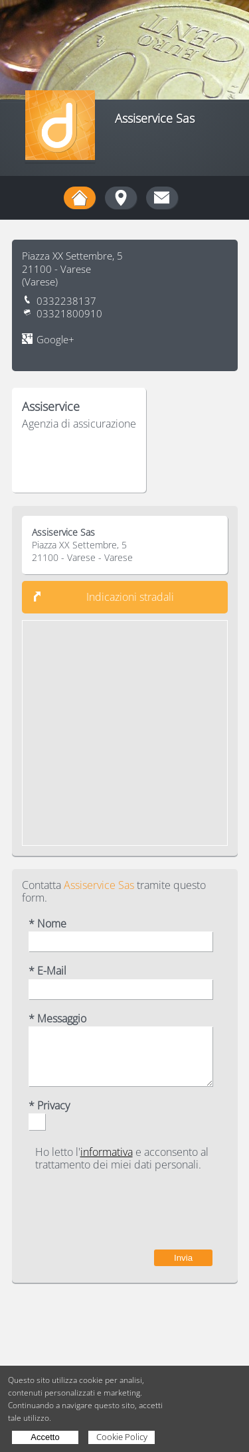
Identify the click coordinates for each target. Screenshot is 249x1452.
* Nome (47, 924)
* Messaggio (57, 1018)
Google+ (55, 339)
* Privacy (49, 1105)
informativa (106, 1152)
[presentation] (111, 1210)
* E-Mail (47, 971)
